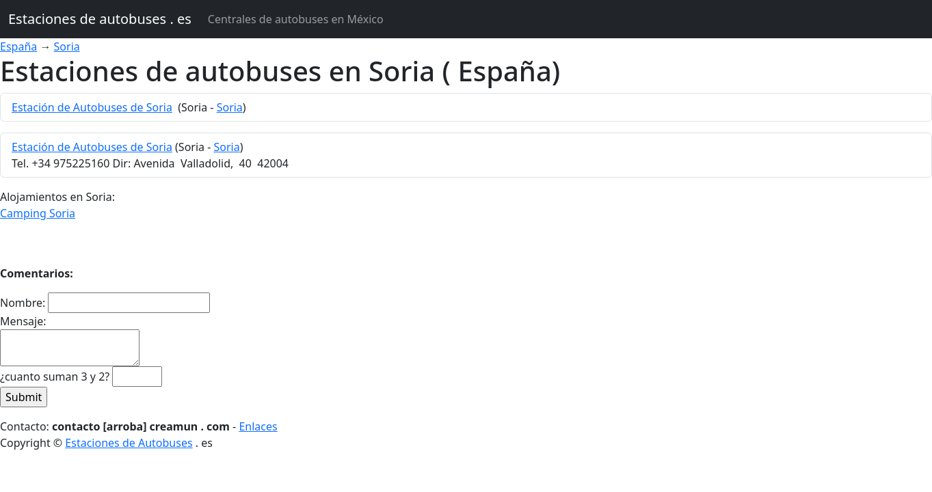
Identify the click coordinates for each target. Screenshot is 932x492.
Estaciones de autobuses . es (99, 19)
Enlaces (258, 426)
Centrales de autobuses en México (296, 19)
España (18, 46)
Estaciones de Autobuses (128, 442)
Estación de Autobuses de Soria (92, 107)
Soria (67, 46)
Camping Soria (37, 213)
